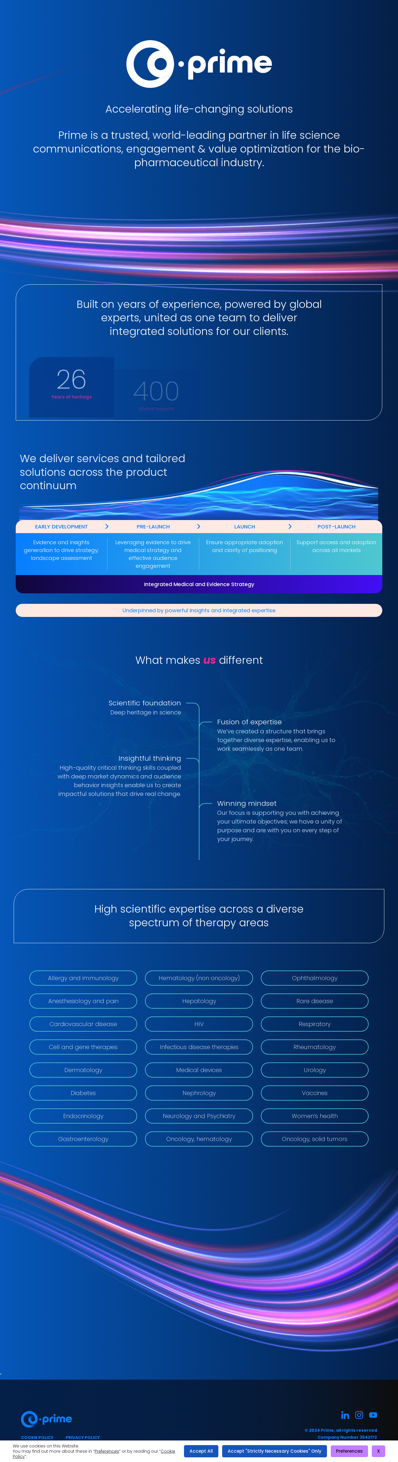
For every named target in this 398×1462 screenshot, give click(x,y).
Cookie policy (37, 1437)
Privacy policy (83, 1437)
